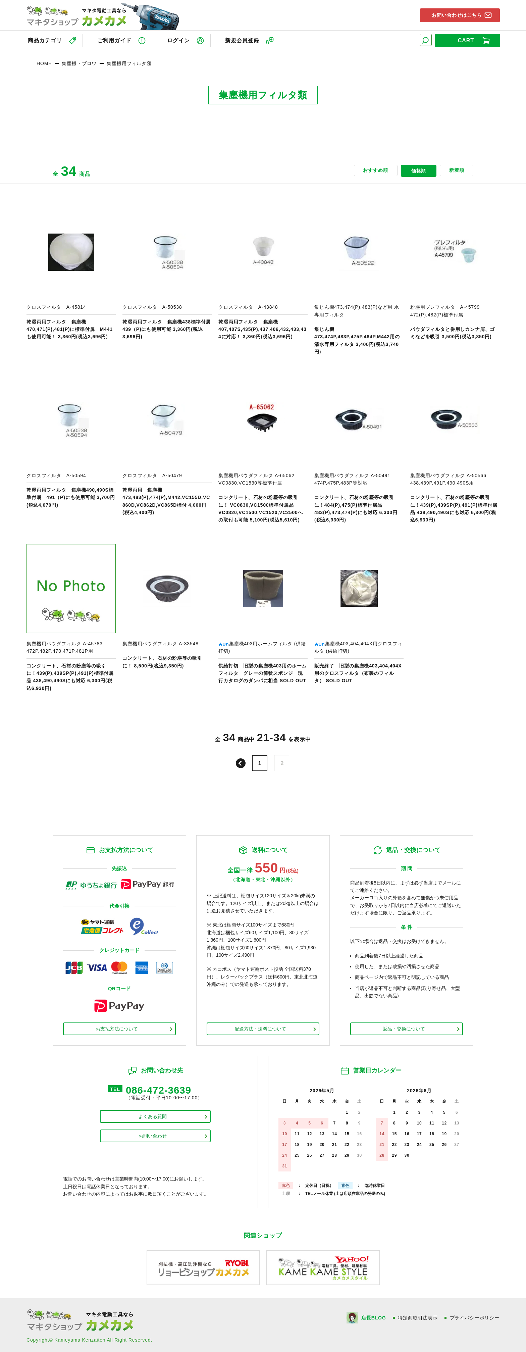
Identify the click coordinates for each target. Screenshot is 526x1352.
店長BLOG (373, 1316)
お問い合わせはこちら (454, 14)
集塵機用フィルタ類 (129, 62)
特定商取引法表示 (418, 1316)
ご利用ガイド (115, 40)
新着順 (455, 169)
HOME (44, 62)
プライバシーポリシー (474, 1316)
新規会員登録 (246, 40)
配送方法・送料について (260, 1028)
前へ (240, 762)
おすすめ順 (372, 169)
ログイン (180, 40)
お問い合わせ (153, 1135)
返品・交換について (404, 1028)
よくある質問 (153, 1116)
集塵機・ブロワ (79, 62)
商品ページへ (71, 280)
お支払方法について (117, 1028)
